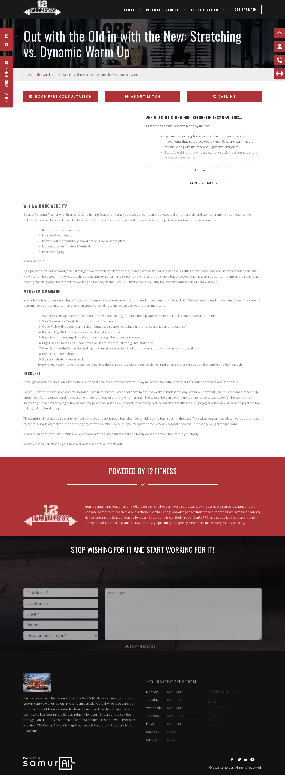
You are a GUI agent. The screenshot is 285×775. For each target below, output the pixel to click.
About (129, 10)
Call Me (224, 96)
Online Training (204, 10)
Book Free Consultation (60, 96)
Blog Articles (44, 75)
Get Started (245, 9)
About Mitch (143, 96)
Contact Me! (201, 183)
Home (27, 75)
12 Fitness (227, 767)
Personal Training (162, 10)
